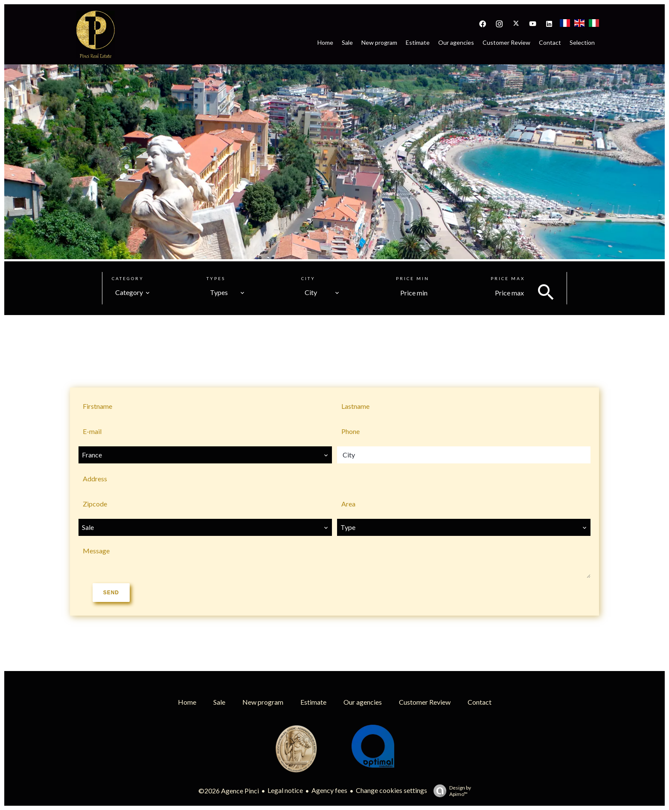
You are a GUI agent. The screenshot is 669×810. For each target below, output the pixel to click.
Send (111, 593)
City (308, 278)
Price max (508, 278)
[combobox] (133, 292)
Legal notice (285, 790)
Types (216, 278)
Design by (450, 790)
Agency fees (329, 790)
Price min (412, 278)
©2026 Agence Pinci (228, 791)
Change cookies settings (391, 790)
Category (128, 278)
